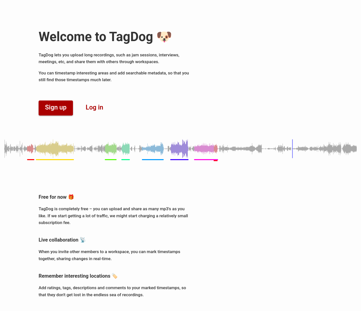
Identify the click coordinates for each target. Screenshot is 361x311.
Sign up (56, 107)
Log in (94, 107)
